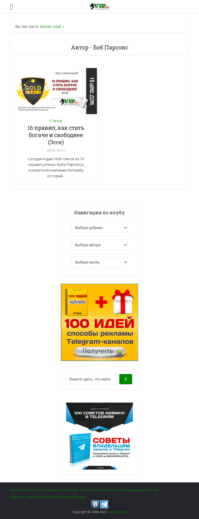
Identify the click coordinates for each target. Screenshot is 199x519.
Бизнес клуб (50, 26)
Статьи (56, 120)
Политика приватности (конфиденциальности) (119, 490)
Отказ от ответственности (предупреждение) (48, 497)
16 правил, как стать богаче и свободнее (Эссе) (56, 135)
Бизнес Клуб (117, 511)
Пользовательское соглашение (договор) (44, 490)
